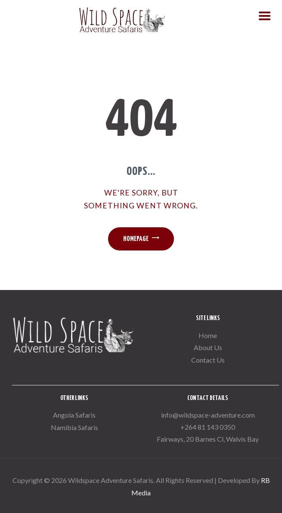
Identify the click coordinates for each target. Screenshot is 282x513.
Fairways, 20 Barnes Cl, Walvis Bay (208, 439)
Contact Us (208, 360)
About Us (208, 347)
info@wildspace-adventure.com (208, 415)
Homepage (136, 239)
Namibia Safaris (74, 427)
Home (207, 335)
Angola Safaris (74, 415)
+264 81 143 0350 (207, 427)
